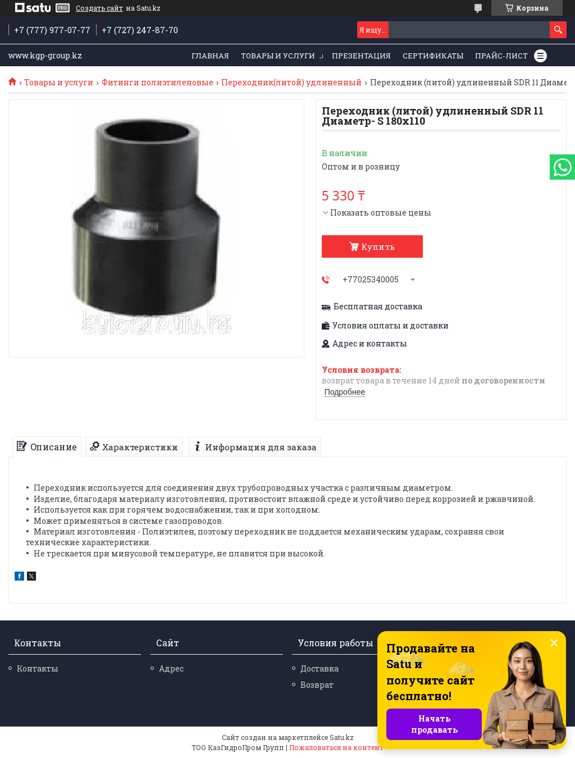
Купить (378, 246)
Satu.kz (342, 737)
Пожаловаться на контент (336, 747)
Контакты (37, 668)
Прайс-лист (501, 56)
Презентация (361, 56)
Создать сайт (99, 8)
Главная (210, 56)
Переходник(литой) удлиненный (291, 82)
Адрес (171, 668)
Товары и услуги (278, 56)
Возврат (317, 684)
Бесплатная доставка (378, 307)
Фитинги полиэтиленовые (157, 82)
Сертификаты (433, 56)
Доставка (319, 668)
